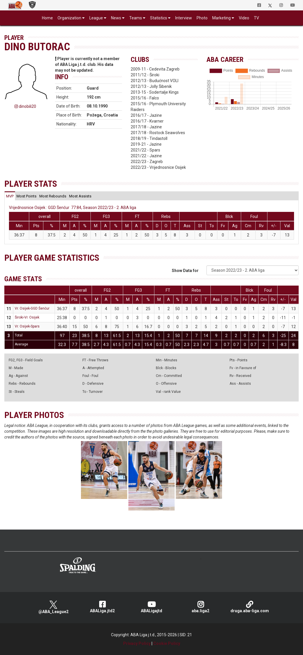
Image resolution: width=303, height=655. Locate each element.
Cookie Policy (166, 643)
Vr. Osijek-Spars (27, 326)
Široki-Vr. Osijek (27, 317)
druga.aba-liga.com (249, 607)
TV (256, 18)
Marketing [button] (221, 18)
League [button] (96, 18)
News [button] (116, 18)
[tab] (10, 196)
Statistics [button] (158, 18)
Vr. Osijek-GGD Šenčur (32, 308)
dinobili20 (25, 106)
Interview (183, 18)
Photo (202, 18)
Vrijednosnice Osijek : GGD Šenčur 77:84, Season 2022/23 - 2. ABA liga (72, 207)
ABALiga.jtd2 (102, 607)
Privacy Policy (137, 643)
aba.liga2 (200, 607)
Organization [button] (69, 18)
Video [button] (244, 18)
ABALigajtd (151, 607)
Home (47, 18)
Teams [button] (135, 18)
